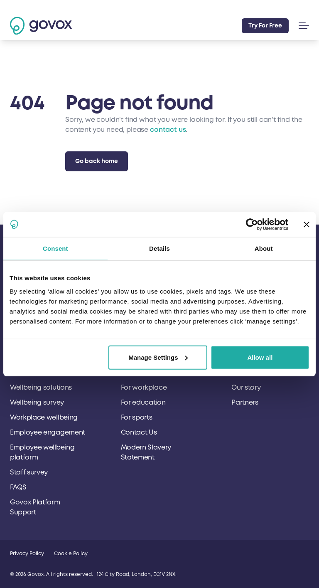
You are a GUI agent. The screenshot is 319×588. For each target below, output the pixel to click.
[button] (302, 26)
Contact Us (139, 432)
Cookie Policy (71, 553)
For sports (136, 417)
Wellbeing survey (37, 402)
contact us (168, 129)
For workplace (144, 387)
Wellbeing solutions (41, 387)
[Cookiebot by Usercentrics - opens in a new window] (252, 224)
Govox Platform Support (35, 507)
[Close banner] (306, 224)
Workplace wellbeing (44, 417)
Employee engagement (47, 432)
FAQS (18, 487)
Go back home (96, 161)
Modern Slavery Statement (146, 452)
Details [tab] (159, 248)
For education (143, 402)
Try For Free (265, 26)
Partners (244, 402)
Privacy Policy (27, 553)
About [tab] (264, 248)
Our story (245, 387)
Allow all (259, 357)
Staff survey (29, 472)
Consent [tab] (55, 248)
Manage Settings (158, 357)
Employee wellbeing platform (42, 452)
